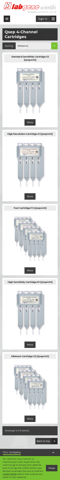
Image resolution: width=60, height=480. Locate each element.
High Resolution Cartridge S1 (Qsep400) (30, 133)
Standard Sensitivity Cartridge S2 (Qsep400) (30, 58)
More (30, 122)
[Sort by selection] (37, 45)
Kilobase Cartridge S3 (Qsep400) (30, 356)
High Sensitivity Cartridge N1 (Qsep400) (30, 282)
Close (51, 468)
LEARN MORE (10, 474)
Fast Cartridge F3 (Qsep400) (30, 207)
